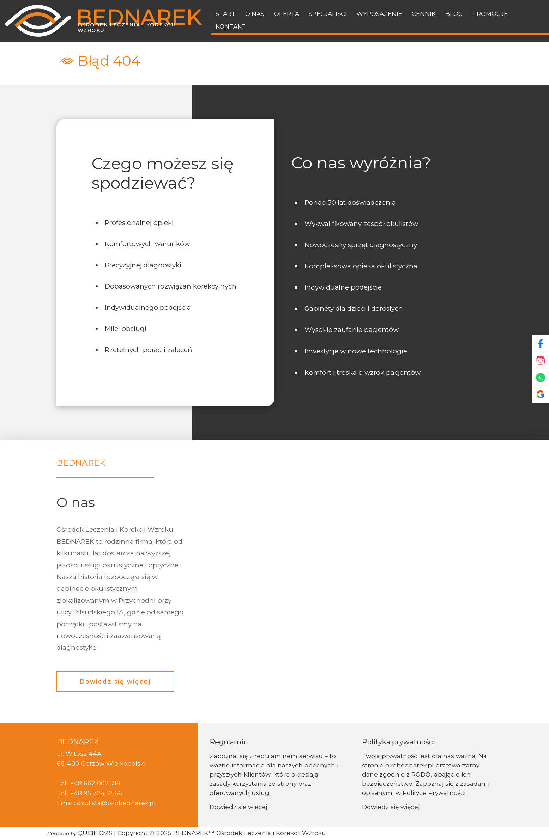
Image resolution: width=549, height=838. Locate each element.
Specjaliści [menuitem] (328, 13)
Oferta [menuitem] (286, 13)
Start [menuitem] (226, 13)
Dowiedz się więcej (115, 681)
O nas (75, 502)
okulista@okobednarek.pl (116, 803)
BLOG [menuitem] (454, 13)
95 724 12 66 (103, 793)
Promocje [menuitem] (490, 13)
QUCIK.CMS (79, 833)
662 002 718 (102, 783)
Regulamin (229, 742)
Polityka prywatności (398, 742)
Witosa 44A (83, 753)
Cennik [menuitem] (424, 13)
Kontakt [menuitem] (231, 26)
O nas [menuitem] (254, 13)
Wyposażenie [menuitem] (379, 13)
